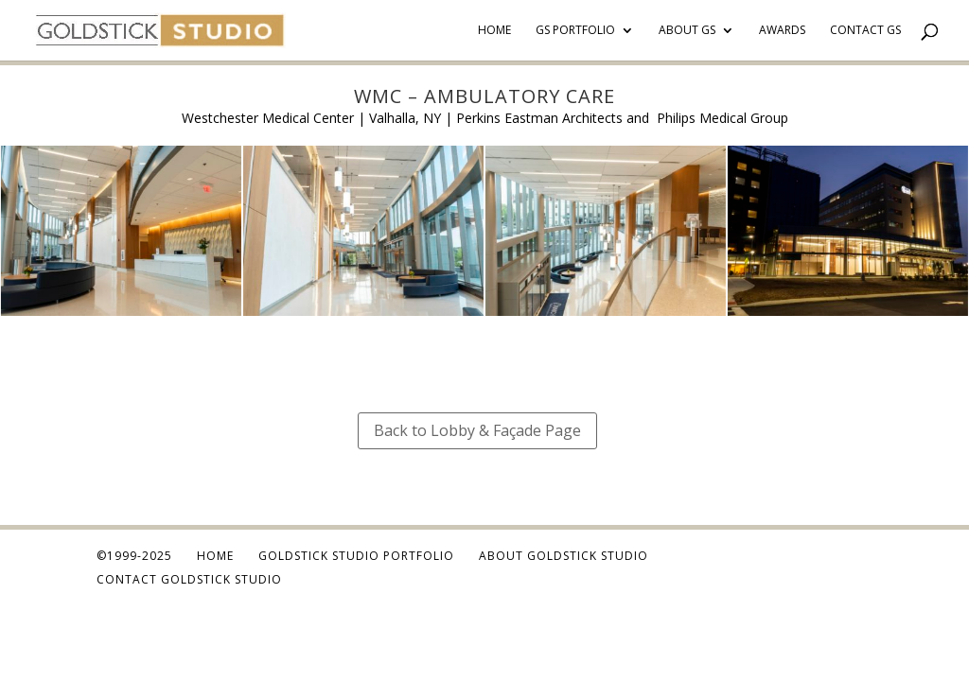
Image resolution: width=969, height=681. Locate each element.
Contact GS (865, 31)
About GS (687, 31)
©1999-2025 (134, 556)
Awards (782, 31)
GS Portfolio (575, 31)
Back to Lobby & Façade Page (477, 430)
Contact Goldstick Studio (189, 579)
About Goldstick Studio (563, 556)
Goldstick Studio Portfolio (356, 556)
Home (494, 31)
